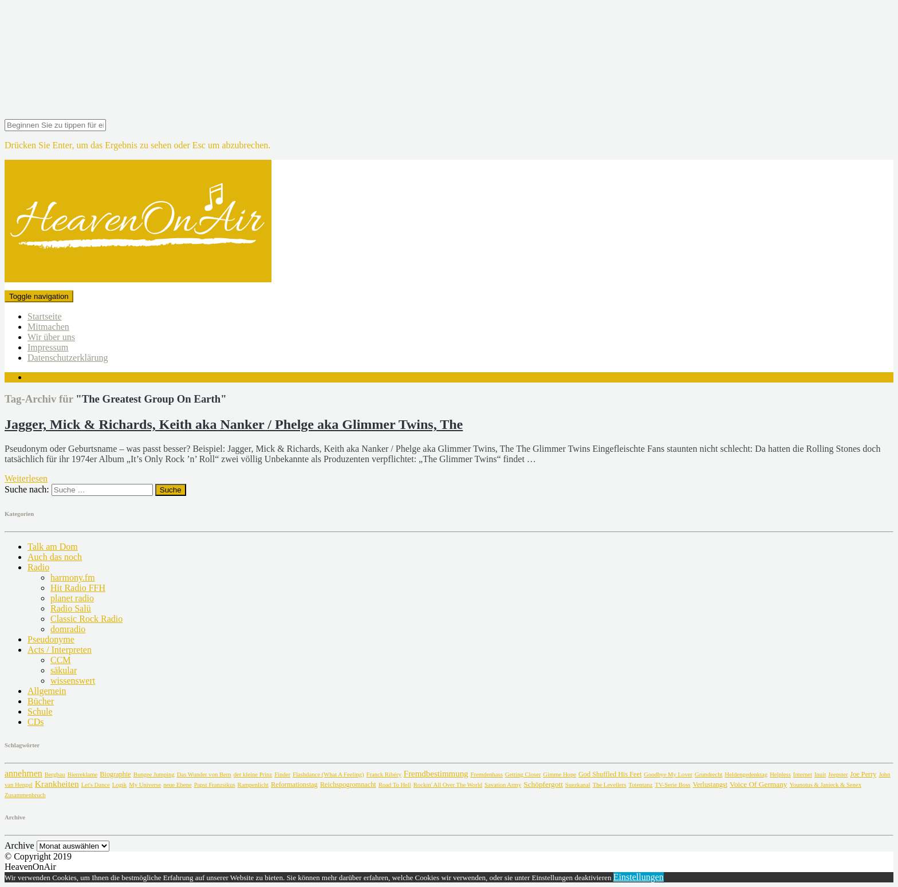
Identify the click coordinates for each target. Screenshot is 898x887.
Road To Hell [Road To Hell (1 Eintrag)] (395, 785)
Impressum (47, 347)
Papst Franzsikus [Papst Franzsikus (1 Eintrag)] (214, 785)
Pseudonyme (50, 639)
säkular (63, 670)
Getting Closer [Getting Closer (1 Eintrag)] (523, 774)
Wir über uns (51, 337)
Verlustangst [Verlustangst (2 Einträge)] (709, 784)
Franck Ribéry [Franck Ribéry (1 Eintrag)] (384, 774)
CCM (60, 660)
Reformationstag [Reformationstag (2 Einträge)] (294, 784)
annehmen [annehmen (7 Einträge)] (23, 773)
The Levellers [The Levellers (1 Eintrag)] (610, 785)
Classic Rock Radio (86, 619)
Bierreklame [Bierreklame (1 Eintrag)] (83, 774)
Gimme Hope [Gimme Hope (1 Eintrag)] (559, 774)
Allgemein (46, 691)
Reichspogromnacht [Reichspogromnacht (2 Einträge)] (348, 784)
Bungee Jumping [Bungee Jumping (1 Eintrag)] (154, 774)
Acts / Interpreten (59, 650)
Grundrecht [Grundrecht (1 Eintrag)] (709, 774)
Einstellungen (638, 877)
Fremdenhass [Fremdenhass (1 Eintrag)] (487, 774)
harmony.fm (72, 577)
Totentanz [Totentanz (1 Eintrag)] (641, 785)
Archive (19, 845)
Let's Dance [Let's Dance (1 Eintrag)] (95, 785)
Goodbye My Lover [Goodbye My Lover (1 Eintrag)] (668, 774)
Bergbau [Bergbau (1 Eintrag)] (55, 774)
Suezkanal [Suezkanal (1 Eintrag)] (577, 785)
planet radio (72, 598)
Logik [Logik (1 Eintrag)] (119, 785)
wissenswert (72, 680)
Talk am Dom (52, 546)
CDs (35, 722)
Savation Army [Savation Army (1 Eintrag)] (503, 785)
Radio (38, 567)
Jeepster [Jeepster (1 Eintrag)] (838, 774)
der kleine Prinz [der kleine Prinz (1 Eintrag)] (253, 774)
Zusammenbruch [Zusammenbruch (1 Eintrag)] (25, 795)
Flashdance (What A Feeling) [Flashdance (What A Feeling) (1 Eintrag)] (328, 774)
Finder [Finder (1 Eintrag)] (282, 774)
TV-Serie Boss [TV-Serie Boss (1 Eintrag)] (672, 785)
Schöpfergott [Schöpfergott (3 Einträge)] (543, 784)
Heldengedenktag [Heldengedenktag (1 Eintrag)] (746, 774)
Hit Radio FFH (77, 588)
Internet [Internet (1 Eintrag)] (802, 774)
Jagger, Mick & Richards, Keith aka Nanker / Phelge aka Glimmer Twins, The (234, 424)
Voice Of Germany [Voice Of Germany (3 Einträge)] (758, 784)
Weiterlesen (26, 478)
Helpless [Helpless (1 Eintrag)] (780, 774)
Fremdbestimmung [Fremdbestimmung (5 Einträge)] (436, 773)
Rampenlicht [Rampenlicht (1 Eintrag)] (253, 785)
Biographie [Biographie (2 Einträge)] (115, 774)
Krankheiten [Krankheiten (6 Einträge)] (57, 784)
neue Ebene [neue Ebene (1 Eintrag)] (177, 785)
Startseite (44, 316)
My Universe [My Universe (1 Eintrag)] (145, 785)
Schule (40, 711)
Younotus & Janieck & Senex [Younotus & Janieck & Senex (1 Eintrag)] (825, 785)
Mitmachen (48, 327)
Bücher (40, 701)
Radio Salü (70, 608)
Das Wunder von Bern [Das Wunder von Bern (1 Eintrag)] (204, 774)
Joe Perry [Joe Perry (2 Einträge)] (863, 774)
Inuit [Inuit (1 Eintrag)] (820, 774)
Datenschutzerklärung (67, 357)
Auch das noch (54, 557)
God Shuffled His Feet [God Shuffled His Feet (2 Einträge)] (609, 774)
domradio (67, 629)
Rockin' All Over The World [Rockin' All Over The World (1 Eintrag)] (447, 785)
